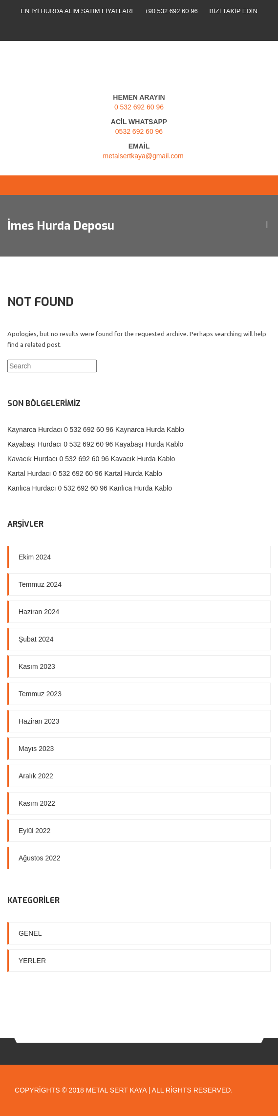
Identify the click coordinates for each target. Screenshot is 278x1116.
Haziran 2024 (39, 612)
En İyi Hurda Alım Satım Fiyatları (77, 11)
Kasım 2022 (37, 803)
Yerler (32, 961)
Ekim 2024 (35, 557)
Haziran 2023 (39, 721)
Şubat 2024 (36, 639)
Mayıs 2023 (36, 748)
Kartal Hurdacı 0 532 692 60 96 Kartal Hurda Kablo (84, 473)
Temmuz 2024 (40, 584)
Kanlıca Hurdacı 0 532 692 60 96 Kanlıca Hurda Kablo (89, 488)
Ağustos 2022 (40, 858)
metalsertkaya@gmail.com (143, 156)
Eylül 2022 (34, 831)
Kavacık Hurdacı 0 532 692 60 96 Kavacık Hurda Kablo (91, 459)
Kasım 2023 (37, 666)
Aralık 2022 (36, 776)
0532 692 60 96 (139, 131)
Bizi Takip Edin (233, 11)
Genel (30, 933)
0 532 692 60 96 (139, 107)
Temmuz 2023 (40, 694)
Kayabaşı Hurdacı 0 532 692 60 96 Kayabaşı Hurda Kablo (95, 444)
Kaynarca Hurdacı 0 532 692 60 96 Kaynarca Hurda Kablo (95, 429)
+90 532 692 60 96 (171, 11)
